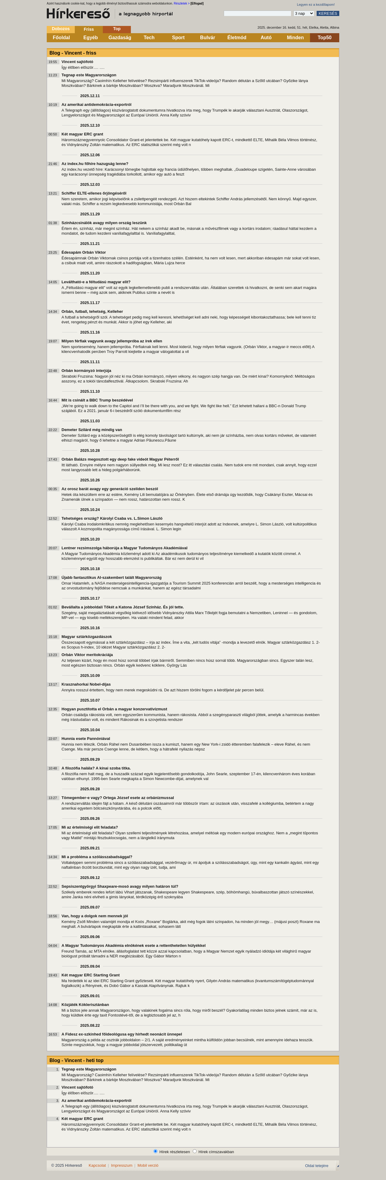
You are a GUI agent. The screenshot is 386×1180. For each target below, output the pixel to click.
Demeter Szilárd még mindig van (92, 429)
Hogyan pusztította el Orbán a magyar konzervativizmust (114, 709)
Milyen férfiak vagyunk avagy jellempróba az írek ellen (112, 341)
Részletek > (182, 3)
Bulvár (207, 37)
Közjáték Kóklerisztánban (85, 1004)
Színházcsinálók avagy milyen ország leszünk (104, 222)
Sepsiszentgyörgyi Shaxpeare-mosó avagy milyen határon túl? (120, 886)
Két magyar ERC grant (82, 134)
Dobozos (61, 28)
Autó (266, 37)
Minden (295, 37)
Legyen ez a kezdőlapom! (316, 4)
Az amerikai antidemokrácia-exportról (96, 104)
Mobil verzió (148, 1165)
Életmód (236, 37)
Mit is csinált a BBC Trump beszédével (97, 400)
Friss (89, 29)
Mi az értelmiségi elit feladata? (90, 827)
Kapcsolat (97, 1165)
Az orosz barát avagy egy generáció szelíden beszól (110, 489)
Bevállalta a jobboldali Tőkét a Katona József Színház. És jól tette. (123, 607)
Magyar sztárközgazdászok (87, 636)
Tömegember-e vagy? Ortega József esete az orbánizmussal (118, 797)
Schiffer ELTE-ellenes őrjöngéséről (94, 193)
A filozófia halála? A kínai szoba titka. (96, 768)
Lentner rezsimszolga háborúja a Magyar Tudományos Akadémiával (125, 548)
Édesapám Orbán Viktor (84, 252)
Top (117, 28)
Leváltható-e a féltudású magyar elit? (96, 282)
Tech (149, 37)
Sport (178, 37)
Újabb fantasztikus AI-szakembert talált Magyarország (112, 577)
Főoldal (61, 37)
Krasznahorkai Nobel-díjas (86, 684)
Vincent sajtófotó (77, 61)
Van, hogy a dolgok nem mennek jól (95, 916)
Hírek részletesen (175, 1152)
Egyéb (90, 37)
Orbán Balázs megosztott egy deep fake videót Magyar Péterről (120, 459)
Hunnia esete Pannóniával (86, 738)
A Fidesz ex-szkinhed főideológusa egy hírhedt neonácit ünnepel (122, 1034)
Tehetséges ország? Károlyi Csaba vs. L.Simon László (112, 518)
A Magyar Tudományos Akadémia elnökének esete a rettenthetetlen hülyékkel (134, 945)
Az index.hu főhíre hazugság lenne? (95, 163)
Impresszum (121, 1165)
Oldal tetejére (316, 1165)
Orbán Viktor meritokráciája (87, 654)
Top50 (325, 37)
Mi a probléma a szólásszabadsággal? (97, 857)
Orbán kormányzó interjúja (86, 370)
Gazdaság (120, 37)
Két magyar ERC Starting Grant (91, 975)
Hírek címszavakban (216, 1152)
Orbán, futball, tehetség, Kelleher (92, 311)
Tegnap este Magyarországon (89, 75)
